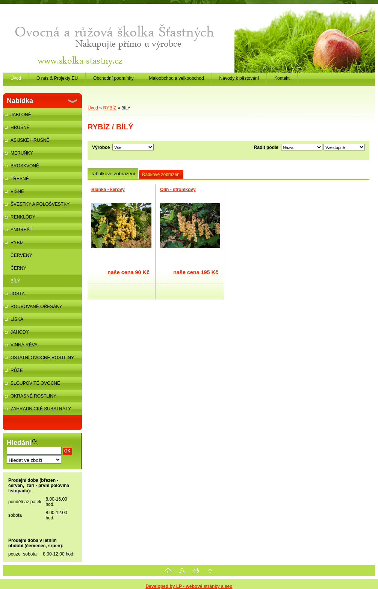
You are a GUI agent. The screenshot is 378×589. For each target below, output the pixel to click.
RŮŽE (17, 370)
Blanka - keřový (108, 189)
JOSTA (18, 293)
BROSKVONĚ (25, 166)
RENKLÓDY (23, 217)
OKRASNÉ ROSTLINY (33, 396)
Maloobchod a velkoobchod (176, 78)
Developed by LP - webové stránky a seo (188, 586)
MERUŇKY (22, 153)
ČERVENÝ (21, 255)
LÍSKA (17, 319)
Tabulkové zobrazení (113, 173)
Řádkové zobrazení (161, 174)
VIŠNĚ (17, 191)
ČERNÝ (18, 268)
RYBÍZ (17, 242)
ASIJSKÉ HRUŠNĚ (30, 140)
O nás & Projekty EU (57, 78)
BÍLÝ (15, 281)
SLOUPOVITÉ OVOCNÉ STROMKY (31, 385)
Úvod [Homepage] (16, 78)
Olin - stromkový (178, 189)
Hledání (19, 442)
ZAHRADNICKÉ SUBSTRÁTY (41, 408)
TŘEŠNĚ (20, 178)
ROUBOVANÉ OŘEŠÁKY (36, 306)
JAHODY (20, 332)
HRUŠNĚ (20, 127)
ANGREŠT (21, 229)
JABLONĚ (21, 114)
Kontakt (282, 78)
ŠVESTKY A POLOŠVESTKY (40, 204)
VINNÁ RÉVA (24, 345)
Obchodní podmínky (113, 78)
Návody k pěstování (239, 78)
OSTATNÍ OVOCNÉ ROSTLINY (42, 357)
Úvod (93, 108)
